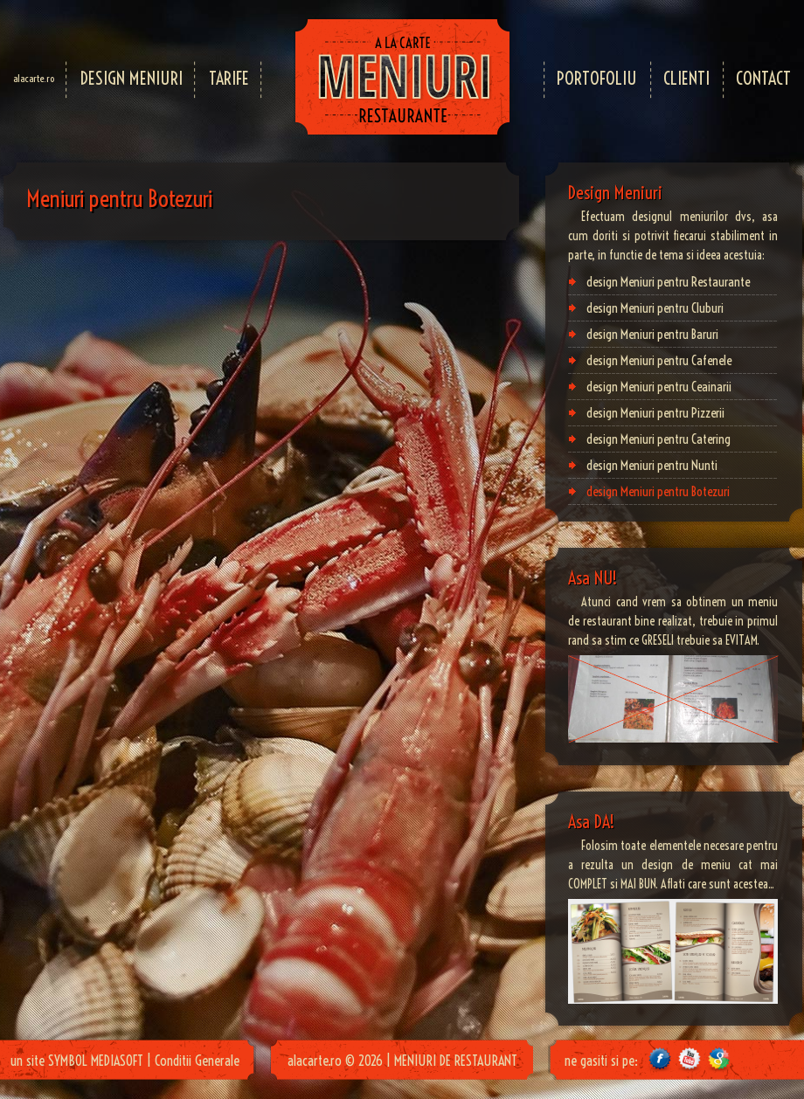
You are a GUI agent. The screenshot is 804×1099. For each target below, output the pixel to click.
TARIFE (229, 78)
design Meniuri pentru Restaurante (668, 281)
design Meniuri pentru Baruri (652, 334)
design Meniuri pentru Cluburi (655, 308)
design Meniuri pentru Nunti (651, 465)
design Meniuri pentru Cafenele (658, 360)
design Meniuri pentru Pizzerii (655, 412)
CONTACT (763, 78)
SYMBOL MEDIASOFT (95, 1060)
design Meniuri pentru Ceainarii (658, 386)
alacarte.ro (33, 78)
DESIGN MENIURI (131, 78)
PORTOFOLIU (597, 78)
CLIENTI (686, 78)
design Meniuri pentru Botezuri (658, 491)
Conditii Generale (197, 1060)
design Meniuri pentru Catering (658, 439)
